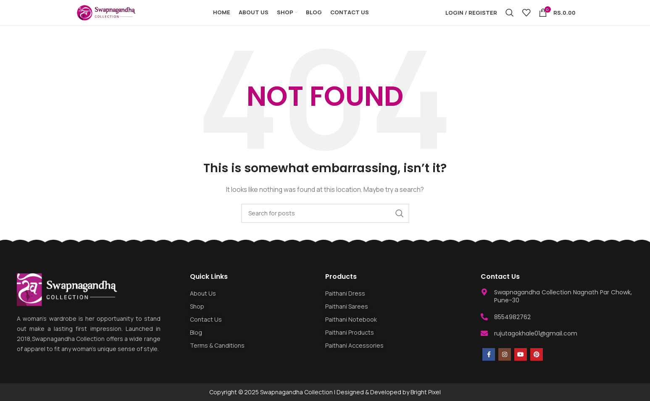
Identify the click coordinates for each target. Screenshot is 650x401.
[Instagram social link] (504, 354)
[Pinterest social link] (536, 354)
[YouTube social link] (520, 354)
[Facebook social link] (488, 354)
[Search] (509, 12)
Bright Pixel (426, 392)
